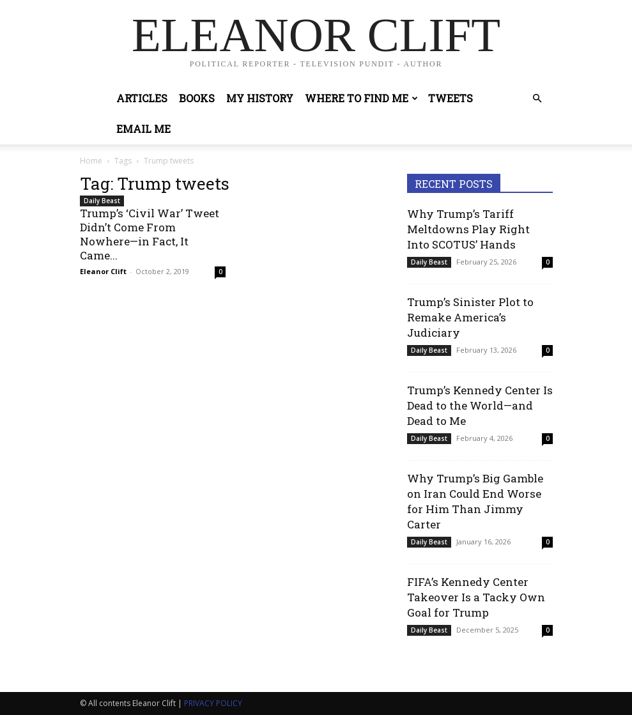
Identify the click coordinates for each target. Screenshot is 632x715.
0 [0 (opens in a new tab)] (220, 271)
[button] (537, 99)
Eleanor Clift (103, 271)
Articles (141, 98)
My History (259, 98)
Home (91, 160)
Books (197, 98)
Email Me (143, 128)
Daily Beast (102, 200)
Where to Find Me (361, 98)
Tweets (450, 98)
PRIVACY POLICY (213, 703)
